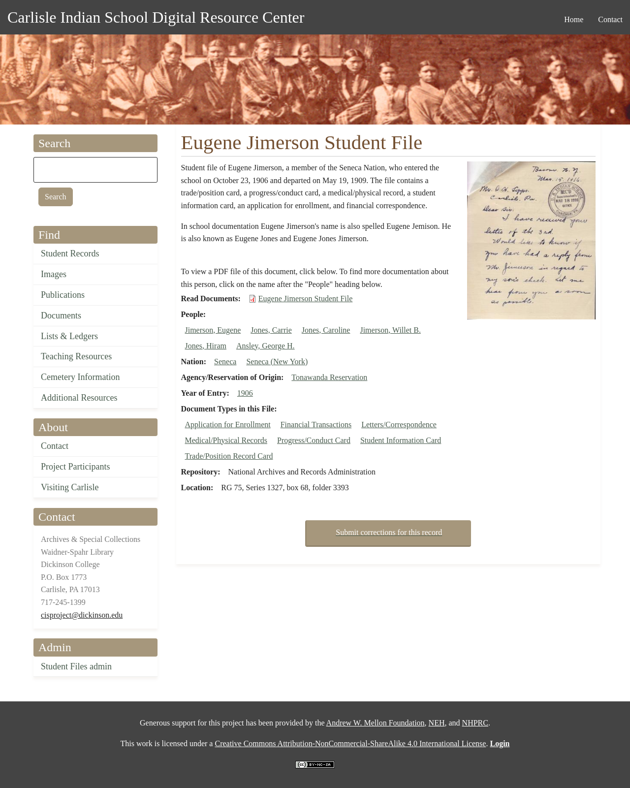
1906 (245, 393)
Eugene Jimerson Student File (305, 298)
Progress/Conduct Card (313, 440)
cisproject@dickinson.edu (82, 615)
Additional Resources (79, 398)
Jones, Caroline (326, 330)
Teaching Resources (76, 356)
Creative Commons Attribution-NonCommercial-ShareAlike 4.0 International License (350, 743)
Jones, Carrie (271, 330)
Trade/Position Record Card (229, 456)
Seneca (225, 361)
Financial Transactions (316, 424)
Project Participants (75, 467)
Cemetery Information (80, 377)
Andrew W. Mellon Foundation (375, 723)
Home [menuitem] (573, 19)
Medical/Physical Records (226, 440)
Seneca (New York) (277, 361)
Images (53, 274)
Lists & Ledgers (69, 336)
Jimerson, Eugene (213, 330)
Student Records (70, 253)
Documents (61, 315)
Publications (63, 295)
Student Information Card (400, 440)
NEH (437, 723)
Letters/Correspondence (399, 424)
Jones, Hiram (205, 346)
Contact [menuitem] (610, 19)
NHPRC (475, 723)
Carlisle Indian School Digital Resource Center (155, 17)
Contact (54, 446)
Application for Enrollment (228, 424)
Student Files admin (76, 666)
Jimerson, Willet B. (390, 330)
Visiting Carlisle (69, 487)
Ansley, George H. (265, 346)
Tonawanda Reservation (329, 377)
